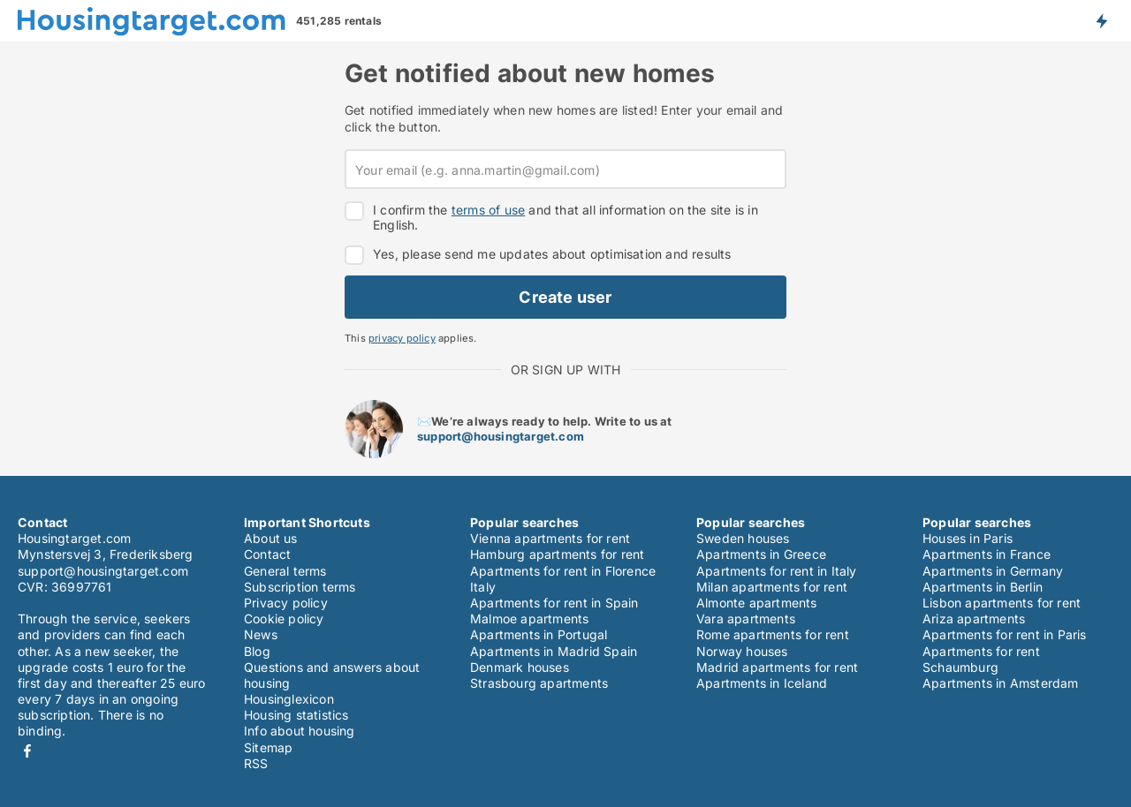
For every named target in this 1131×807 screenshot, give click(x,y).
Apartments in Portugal (538, 634)
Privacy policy (286, 602)
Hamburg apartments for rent (557, 554)
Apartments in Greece (761, 554)
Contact (267, 554)
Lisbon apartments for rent (1001, 602)
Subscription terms (300, 586)
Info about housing (299, 730)
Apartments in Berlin (982, 586)
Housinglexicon (289, 698)
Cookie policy (284, 618)
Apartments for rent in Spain (554, 602)
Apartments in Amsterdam (1000, 682)
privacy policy (402, 338)
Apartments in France (986, 554)
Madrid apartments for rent (777, 667)
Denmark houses (519, 667)
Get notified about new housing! (1101, 20)
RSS (256, 763)
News (260, 634)
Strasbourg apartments (539, 682)
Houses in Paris (967, 538)
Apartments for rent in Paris (1004, 634)
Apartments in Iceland (761, 682)
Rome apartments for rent (772, 634)
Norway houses (742, 651)
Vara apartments (745, 618)
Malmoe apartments (529, 618)
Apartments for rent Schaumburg (981, 659)
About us (271, 538)
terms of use (488, 209)
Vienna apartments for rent (550, 538)
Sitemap (268, 747)
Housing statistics (296, 714)
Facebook (27, 751)
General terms (285, 570)
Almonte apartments (756, 602)
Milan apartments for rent (771, 586)
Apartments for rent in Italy (776, 570)
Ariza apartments (973, 618)
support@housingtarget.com (500, 436)
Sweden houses (743, 538)
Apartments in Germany (992, 570)
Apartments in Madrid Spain (553, 651)
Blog (257, 651)
